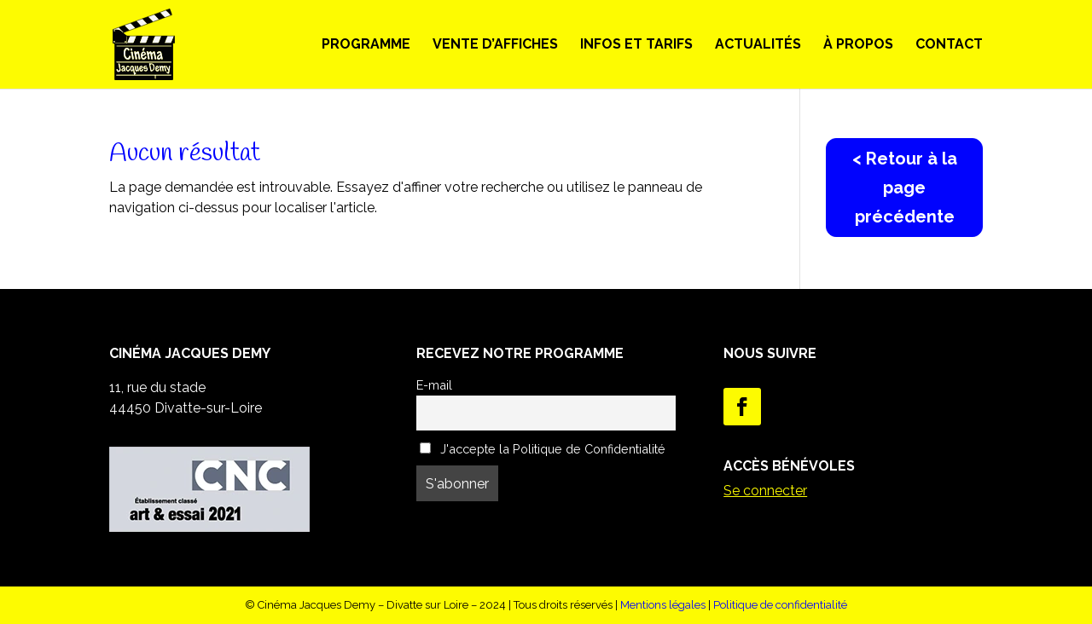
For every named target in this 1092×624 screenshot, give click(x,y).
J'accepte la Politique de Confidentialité (542, 449)
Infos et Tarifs (636, 45)
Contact (949, 45)
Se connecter (765, 490)
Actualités (758, 45)
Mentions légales (663, 604)
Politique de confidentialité (780, 604)
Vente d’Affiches (495, 45)
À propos (858, 45)
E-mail (434, 385)
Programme (366, 45)
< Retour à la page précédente (904, 187)
